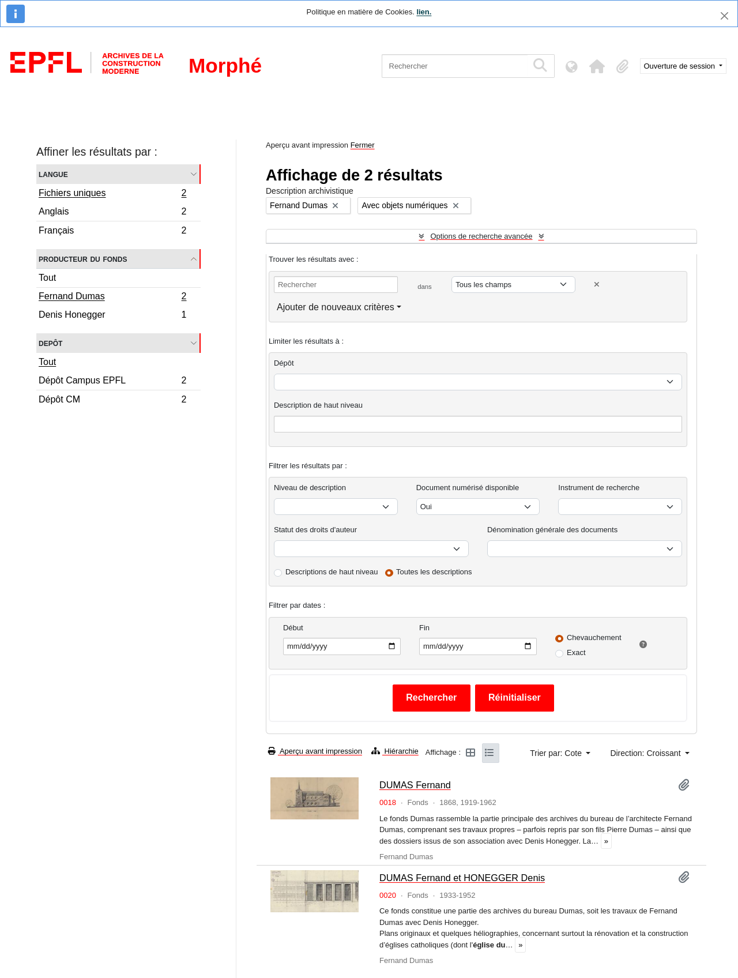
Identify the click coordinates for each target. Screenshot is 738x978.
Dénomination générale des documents (552, 529)
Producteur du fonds (83, 258)
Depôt (50, 342)
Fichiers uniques (112, 194)
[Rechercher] (455, 66)
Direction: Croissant (646, 753)
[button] (597, 66)
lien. (423, 11)
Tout (47, 278)
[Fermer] (724, 16)
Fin (424, 627)
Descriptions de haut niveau (331, 571)
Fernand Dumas (112, 297)
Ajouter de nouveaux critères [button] (335, 307)
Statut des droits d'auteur (315, 529)
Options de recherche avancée (481, 236)
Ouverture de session (680, 66)
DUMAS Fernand (415, 785)
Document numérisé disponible (467, 487)
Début (293, 627)
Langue (53, 173)
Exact (576, 652)
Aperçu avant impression (315, 751)
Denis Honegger (112, 316)
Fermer (363, 145)
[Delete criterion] (597, 284)
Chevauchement (594, 637)
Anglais (112, 213)
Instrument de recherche (598, 487)
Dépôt (284, 363)
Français (112, 232)
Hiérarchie (395, 751)
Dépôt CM (112, 401)
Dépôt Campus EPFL (112, 382)
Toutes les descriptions (434, 571)
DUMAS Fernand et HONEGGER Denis (462, 877)
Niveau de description (310, 487)
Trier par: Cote (557, 753)
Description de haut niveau (318, 405)
